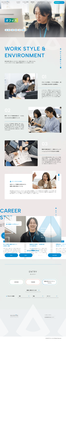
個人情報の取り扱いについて (49, 422)
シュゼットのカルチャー (41, 2)
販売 (20, 401)
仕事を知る (32, 2)
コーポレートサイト (48, 420)
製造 (34, 401)
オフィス (48, 401)
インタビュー (49, 2)
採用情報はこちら (59, 2)
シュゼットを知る (25, 2)
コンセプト (18, 2)
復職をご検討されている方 (32, 395)
